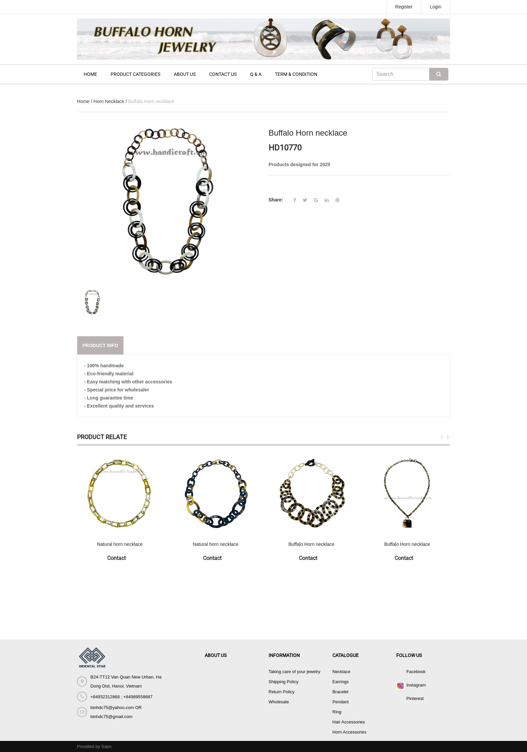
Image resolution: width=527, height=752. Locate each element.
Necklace (341, 671)
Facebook (415, 671)
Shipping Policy (283, 681)
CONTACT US (223, 74)
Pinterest (414, 698)
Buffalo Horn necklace (311, 544)
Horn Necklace (108, 101)
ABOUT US (185, 74)
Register (404, 6)
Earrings (340, 681)
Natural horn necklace (120, 544)
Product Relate (102, 436)
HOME (90, 74)
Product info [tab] (100, 345)
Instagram (416, 685)
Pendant (340, 701)
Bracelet (340, 691)
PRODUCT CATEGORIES (135, 74)
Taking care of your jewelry (294, 671)
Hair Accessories (348, 721)
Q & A (255, 74)
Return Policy (281, 691)
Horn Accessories (349, 732)
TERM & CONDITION (296, 74)
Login (435, 6)
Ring (336, 711)
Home (83, 101)
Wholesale (279, 701)
